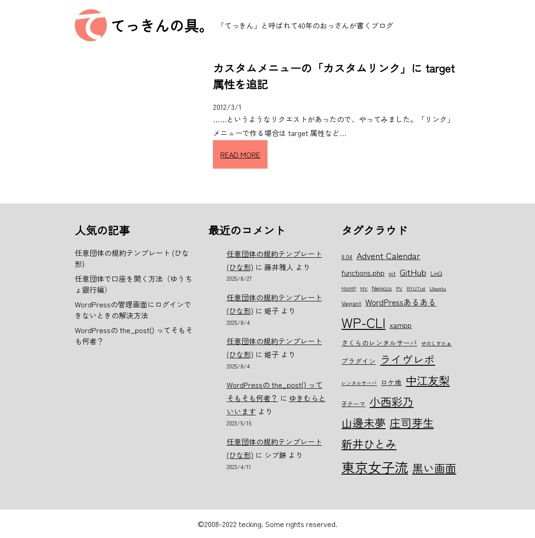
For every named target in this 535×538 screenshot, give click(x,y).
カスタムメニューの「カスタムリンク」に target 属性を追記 (334, 76)
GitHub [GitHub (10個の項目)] (413, 272)
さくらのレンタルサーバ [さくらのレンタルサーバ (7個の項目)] (379, 342)
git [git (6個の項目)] (392, 273)
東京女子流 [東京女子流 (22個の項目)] (374, 466)
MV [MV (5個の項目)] (364, 288)
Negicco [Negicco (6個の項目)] (382, 287)
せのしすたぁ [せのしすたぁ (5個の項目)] (436, 343)
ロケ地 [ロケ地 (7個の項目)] (391, 382)
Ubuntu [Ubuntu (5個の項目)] (437, 288)
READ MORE (240, 154)
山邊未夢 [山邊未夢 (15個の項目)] (363, 422)
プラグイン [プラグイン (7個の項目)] (358, 361)
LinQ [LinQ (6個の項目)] (436, 273)
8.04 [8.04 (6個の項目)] (346, 256)
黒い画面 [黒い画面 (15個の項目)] (434, 468)
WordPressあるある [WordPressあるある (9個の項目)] (400, 302)
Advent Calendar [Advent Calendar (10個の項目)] (388, 255)
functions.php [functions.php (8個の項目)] (363, 272)
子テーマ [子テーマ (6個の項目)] (353, 403)
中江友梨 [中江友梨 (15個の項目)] (428, 380)
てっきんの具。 (162, 25)
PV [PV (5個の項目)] (399, 288)
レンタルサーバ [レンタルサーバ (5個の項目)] (359, 382)
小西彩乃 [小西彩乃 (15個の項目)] (391, 401)
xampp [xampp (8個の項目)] (401, 324)
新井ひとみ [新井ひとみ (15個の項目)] (368, 444)
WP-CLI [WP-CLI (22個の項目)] (363, 322)
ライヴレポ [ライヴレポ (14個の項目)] (407, 359)
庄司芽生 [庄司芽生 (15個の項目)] (412, 422)
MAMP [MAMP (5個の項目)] (348, 288)
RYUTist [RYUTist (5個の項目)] (416, 288)
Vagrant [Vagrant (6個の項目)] (351, 303)
